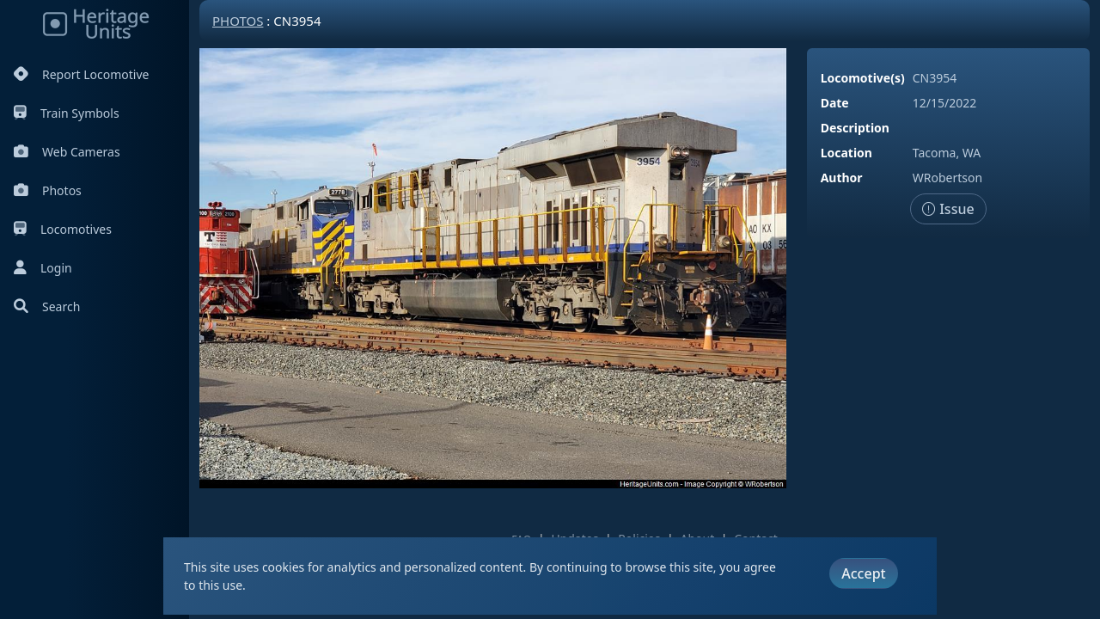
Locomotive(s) (863, 78)
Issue (948, 208)
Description (855, 128)
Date (835, 103)
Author (842, 177)
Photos (48, 190)
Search (47, 306)
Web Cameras (67, 152)
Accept (863, 573)
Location (846, 152)
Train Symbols (66, 113)
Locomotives (63, 229)
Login (43, 268)
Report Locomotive (81, 74)
